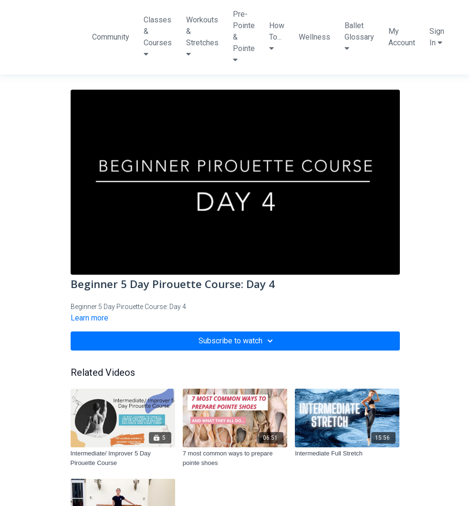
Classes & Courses (158, 36)
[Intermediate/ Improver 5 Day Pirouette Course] (123, 458)
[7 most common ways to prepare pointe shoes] (235, 458)
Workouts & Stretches (202, 36)
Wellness (314, 36)
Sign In (436, 37)
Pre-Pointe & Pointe (244, 36)
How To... (276, 36)
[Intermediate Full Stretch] (347, 453)
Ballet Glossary (359, 36)
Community (110, 36)
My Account (401, 37)
